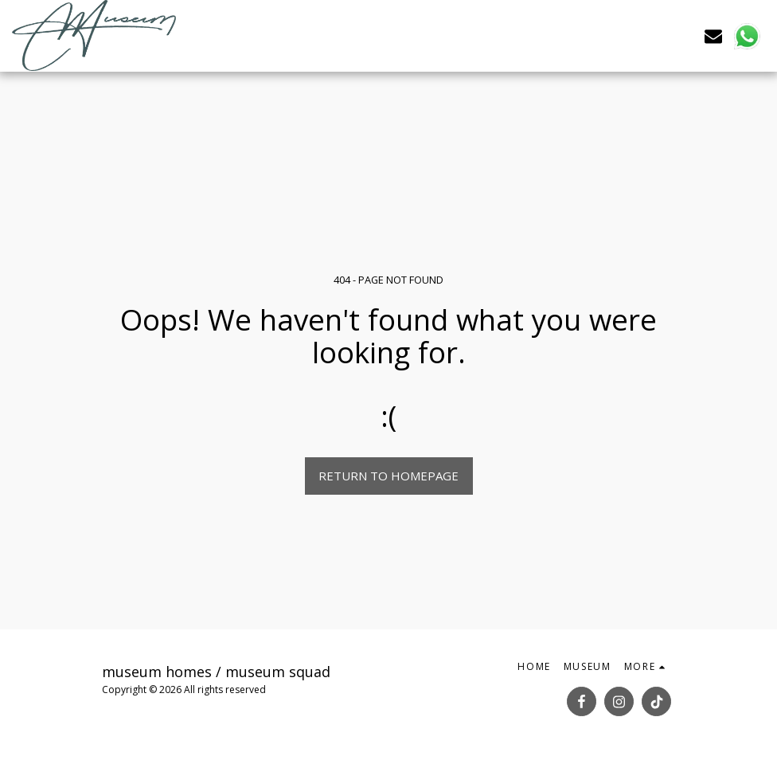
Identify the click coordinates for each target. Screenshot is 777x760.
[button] (713, 35)
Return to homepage (388, 476)
